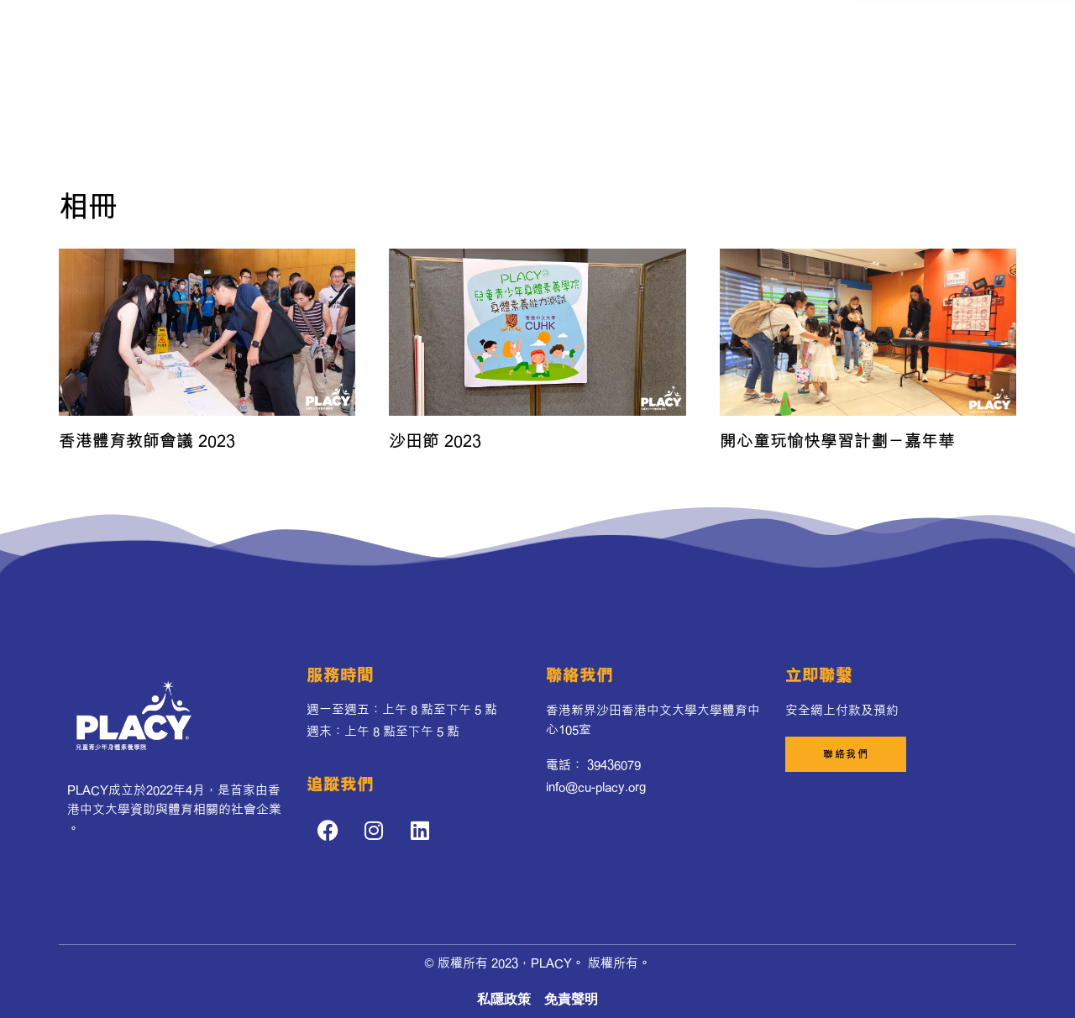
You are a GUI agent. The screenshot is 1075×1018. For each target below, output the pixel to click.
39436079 (614, 764)
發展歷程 (490, 44)
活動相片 (566, 83)
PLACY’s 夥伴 (721, 44)
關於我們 (423, 44)
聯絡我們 (633, 83)
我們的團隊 (630, 44)
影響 (510, 83)
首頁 (322, 44)
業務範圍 (445, 84)
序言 (367, 44)
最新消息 (557, 44)
